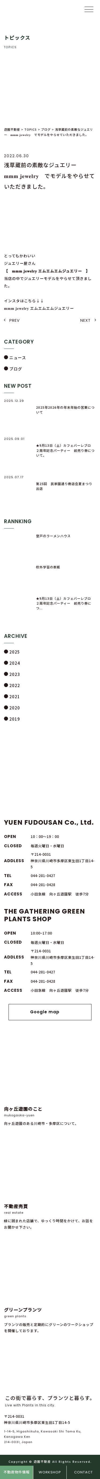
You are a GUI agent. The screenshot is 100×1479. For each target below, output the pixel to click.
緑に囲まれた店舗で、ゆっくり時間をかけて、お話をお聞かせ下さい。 (50, 1183)
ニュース (17, 357)
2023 (14, 674)
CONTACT (83, 1472)
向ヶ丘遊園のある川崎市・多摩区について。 (50, 1082)
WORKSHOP (50, 1472)
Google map (50, 1012)
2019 (14, 719)
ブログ (15, 368)
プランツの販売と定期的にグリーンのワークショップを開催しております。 (50, 1286)
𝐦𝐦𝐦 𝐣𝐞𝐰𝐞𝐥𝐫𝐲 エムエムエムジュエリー (39, 308)
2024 (14, 663)
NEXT (85, 320)
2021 (14, 696)
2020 (14, 707)
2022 (14, 685)
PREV (14, 320)
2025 (14, 652)
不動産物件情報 (16, 1472)
